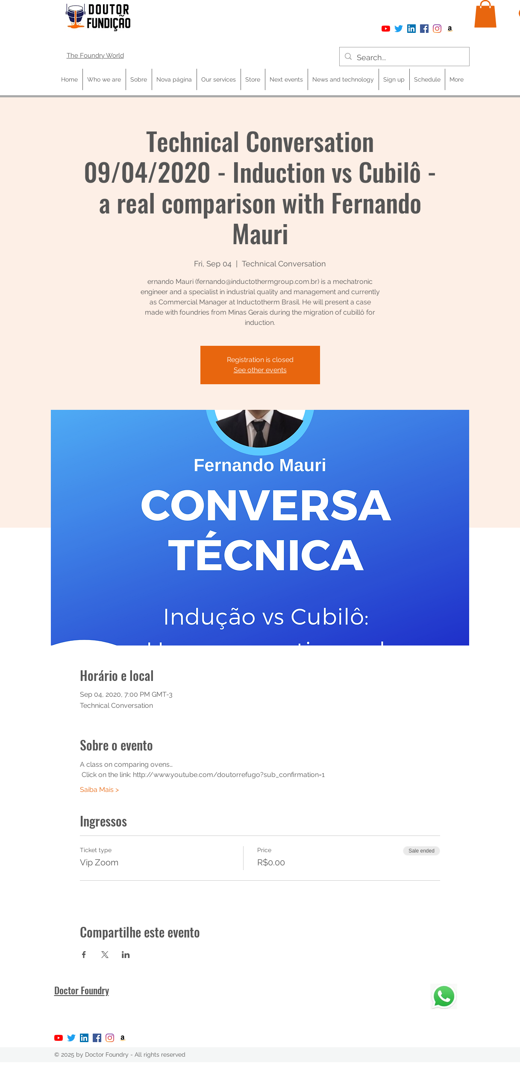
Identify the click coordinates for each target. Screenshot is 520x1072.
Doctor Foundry (81, 990)
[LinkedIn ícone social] (411, 28)
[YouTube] (386, 28)
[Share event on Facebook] (84, 954)
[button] (485, 14)
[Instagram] (437, 28)
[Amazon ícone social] (450, 28)
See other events (260, 370)
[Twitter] (398, 28)
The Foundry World (95, 55)
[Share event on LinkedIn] (126, 954)
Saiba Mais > (99, 790)
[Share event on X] (105, 954)
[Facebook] (424, 28)
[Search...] (404, 57)
